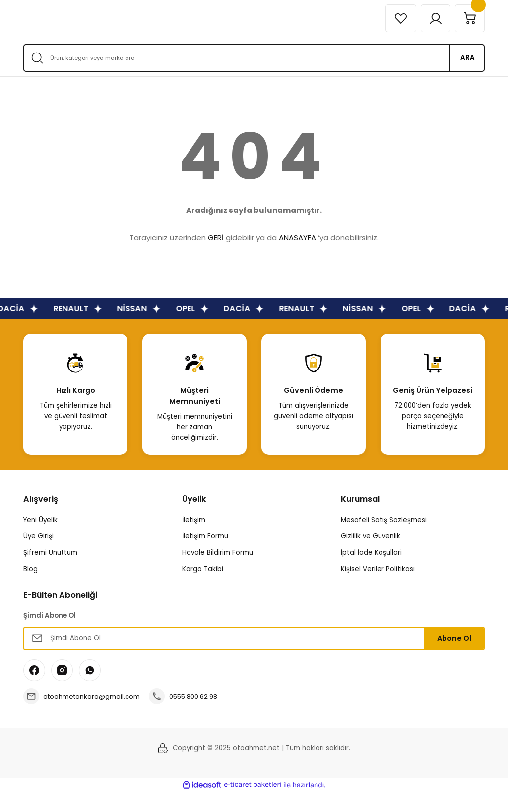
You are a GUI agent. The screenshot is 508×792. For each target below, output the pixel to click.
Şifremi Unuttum (50, 552)
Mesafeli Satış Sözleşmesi (384, 520)
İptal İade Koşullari (371, 552)
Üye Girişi (38, 536)
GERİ (216, 237)
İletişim (193, 520)
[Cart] (469, 18)
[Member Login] (434, 18)
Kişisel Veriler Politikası (378, 569)
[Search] (254, 58)
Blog (30, 569)
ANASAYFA (297, 237)
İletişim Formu (205, 536)
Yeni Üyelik (40, 520)
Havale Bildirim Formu (217, 552)
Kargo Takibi (202, 569)
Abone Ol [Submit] (454, 638)
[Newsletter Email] (254, 638)
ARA (467, 57)
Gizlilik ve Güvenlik (370, 536)
